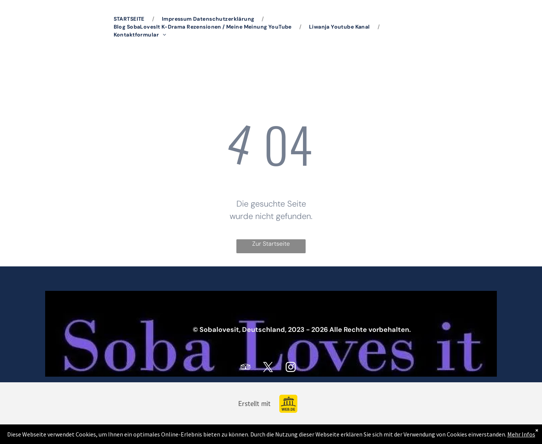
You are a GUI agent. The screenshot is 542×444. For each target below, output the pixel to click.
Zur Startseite (271, 244)
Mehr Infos (521, 434)
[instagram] (290, 368)
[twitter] (268, 368)
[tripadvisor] (245, 368)
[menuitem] (130, 19)
